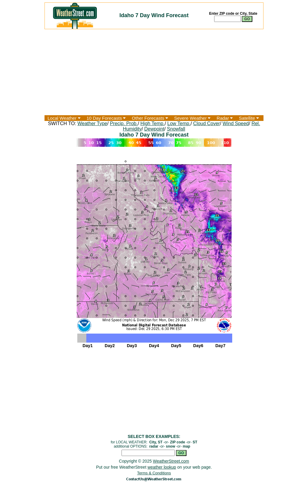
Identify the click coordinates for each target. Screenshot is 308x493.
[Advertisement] (154, 72)
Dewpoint (154, 128)
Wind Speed (236, 123)
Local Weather (64, 118)
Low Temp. (178, 123)
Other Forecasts (150, 118)
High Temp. (152, 123)
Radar (225, 118)
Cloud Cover (206, 123)
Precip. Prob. (123, 123)
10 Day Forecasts (106, 118)
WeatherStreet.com (171, 461)
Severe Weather (192, 118)
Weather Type (92, 123)
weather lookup (161, 467)
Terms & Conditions (154, 473)
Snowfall (176, 128)
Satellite (249, 118)
